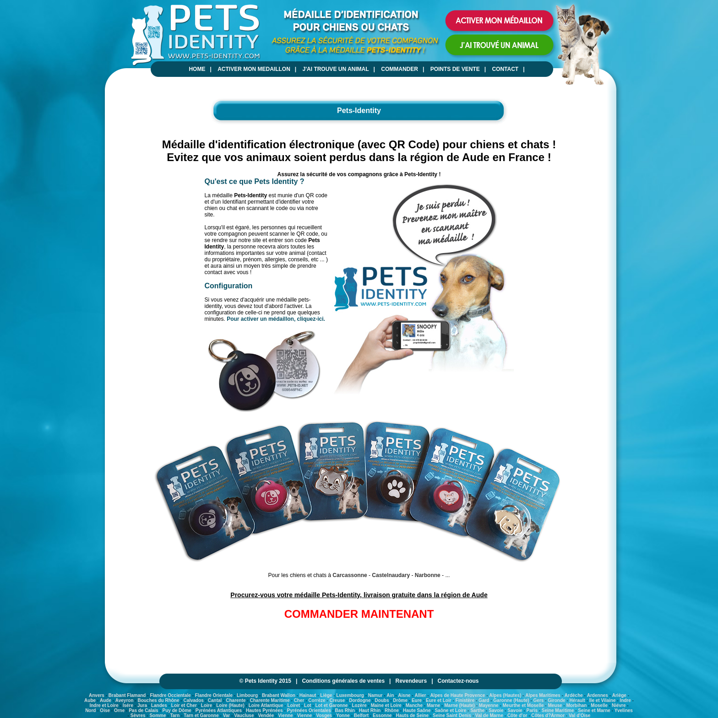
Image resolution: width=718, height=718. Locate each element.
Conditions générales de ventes (343, 681)
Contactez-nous (458, 681)
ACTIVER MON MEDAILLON (254, 69)
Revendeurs (411, 681)
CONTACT (505, 69)
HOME (197, 69)
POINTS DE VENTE (455, 69)
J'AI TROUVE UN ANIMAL (336, 69)
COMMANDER (399, 69)
